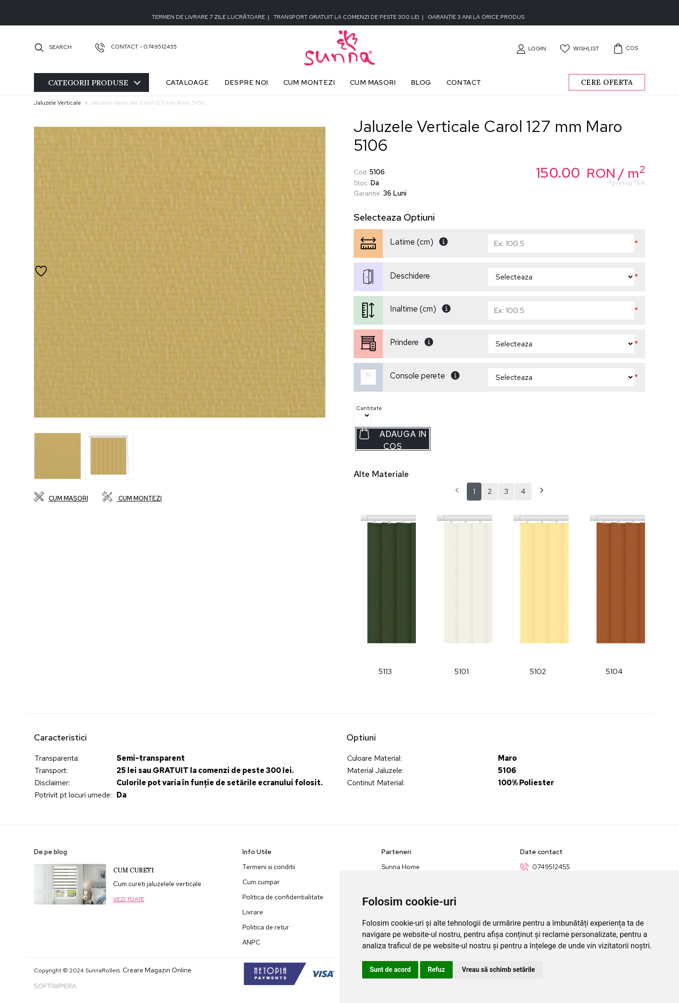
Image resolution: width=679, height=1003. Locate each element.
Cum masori (373, 82)
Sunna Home (400, 867)
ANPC (251, 942)
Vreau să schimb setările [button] (498, 969)
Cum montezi (309, 82)
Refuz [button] (436, 969)
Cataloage (187, 82)
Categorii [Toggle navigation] (94, 82)
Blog (421, 82)
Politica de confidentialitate (282, 897)
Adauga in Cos (392, 439)
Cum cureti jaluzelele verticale (157, 884)
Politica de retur (265, 927)
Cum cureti (133, 870)
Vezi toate (128, 899)
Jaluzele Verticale (57, 103)
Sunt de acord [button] (390, 969)
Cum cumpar (261, 882)
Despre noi (246, 82)
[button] (531, 48)
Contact (464, 82)
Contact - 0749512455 (136, 46)
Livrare (252, 912)
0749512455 (551, 867)
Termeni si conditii (268, 867)
